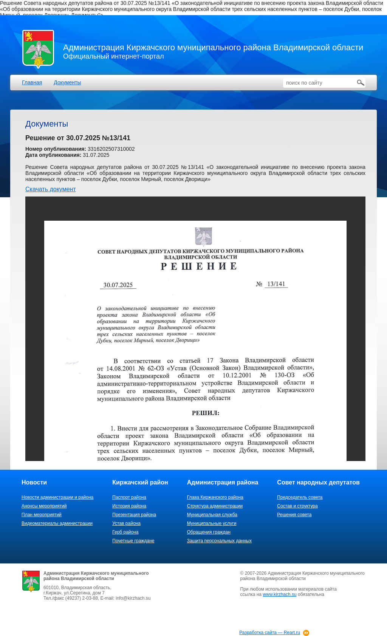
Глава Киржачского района (215, 497)
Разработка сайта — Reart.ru (269, 632)
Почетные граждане (133, 540)
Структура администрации (215, 506)
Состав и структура (297, 506)
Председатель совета (299, 497)
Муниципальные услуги (212, 523)
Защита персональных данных (219, 540)
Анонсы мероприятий (44, 506)
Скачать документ (50, 189)
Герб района (125, 532)
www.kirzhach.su (279, 594)
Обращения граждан (209, 532)
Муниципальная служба (212, 514)
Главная (32, 82)
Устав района (126, 523)
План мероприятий (42, 514)
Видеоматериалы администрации (57, 523)
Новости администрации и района (57, 497)
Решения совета (294, 514)
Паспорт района (129, 497)
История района (129, 506)
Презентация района (134, 514)
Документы (67, 82)
